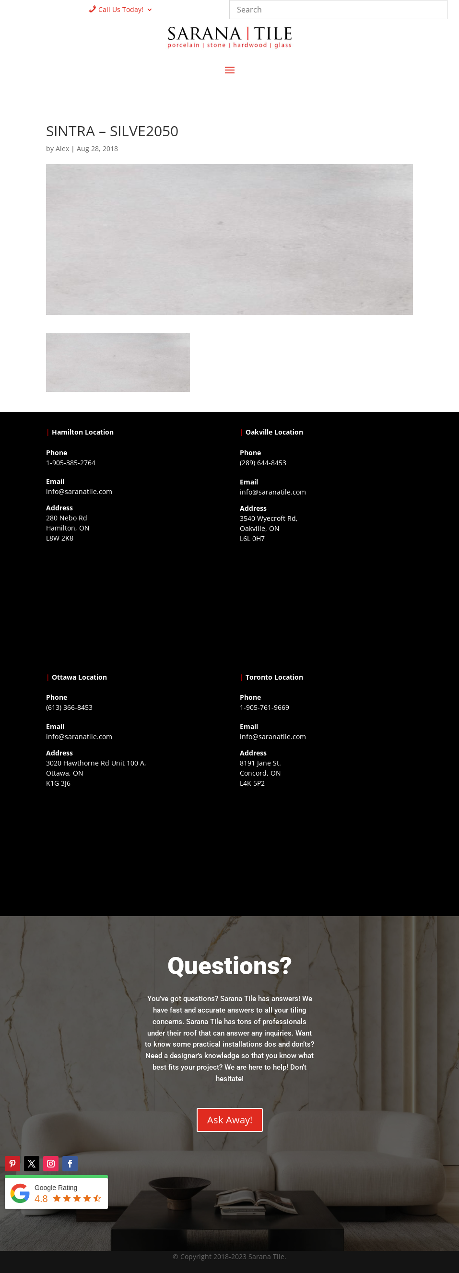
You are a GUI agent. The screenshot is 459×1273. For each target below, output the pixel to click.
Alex (62, 148)
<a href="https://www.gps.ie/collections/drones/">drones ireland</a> (326, 606)
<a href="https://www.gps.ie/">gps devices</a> (133, 850)
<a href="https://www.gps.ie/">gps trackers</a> (133, 605)
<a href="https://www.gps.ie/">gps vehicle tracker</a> (326, 850)
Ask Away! (229, 1119)
